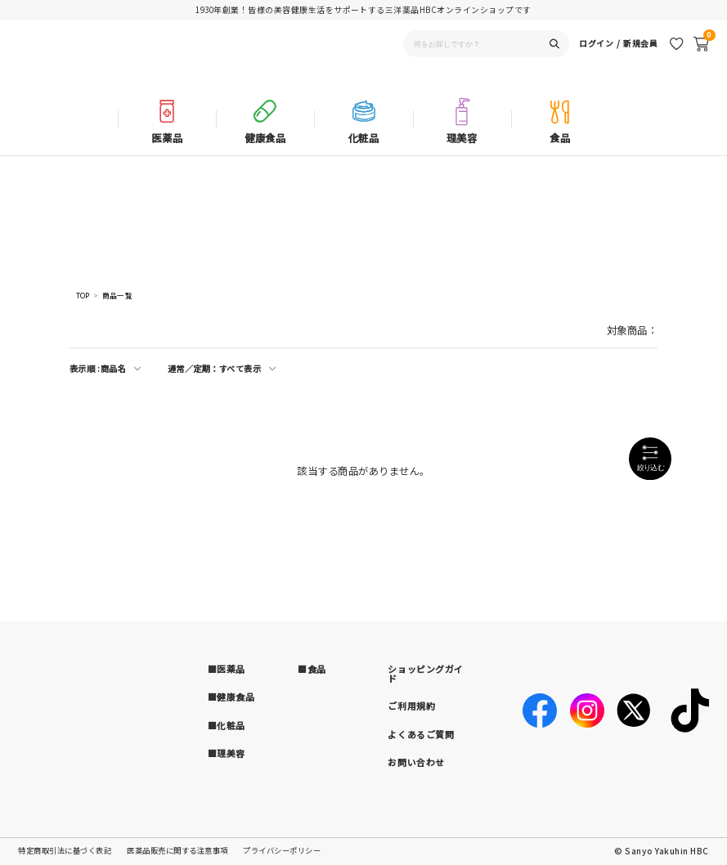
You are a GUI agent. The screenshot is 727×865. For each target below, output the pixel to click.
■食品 (312, 668)
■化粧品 (226, 725)
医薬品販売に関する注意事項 (177, 850)
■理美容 (226, 753)
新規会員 (640, 60)
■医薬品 (226, 668)
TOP (83, 295)
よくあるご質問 (421, 734)
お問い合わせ (416, 762)
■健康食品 (231, 696)
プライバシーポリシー (282, 850)
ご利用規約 (411, 705)
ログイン (596, 60)
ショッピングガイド (425, 673)
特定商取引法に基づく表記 (64, 850)
